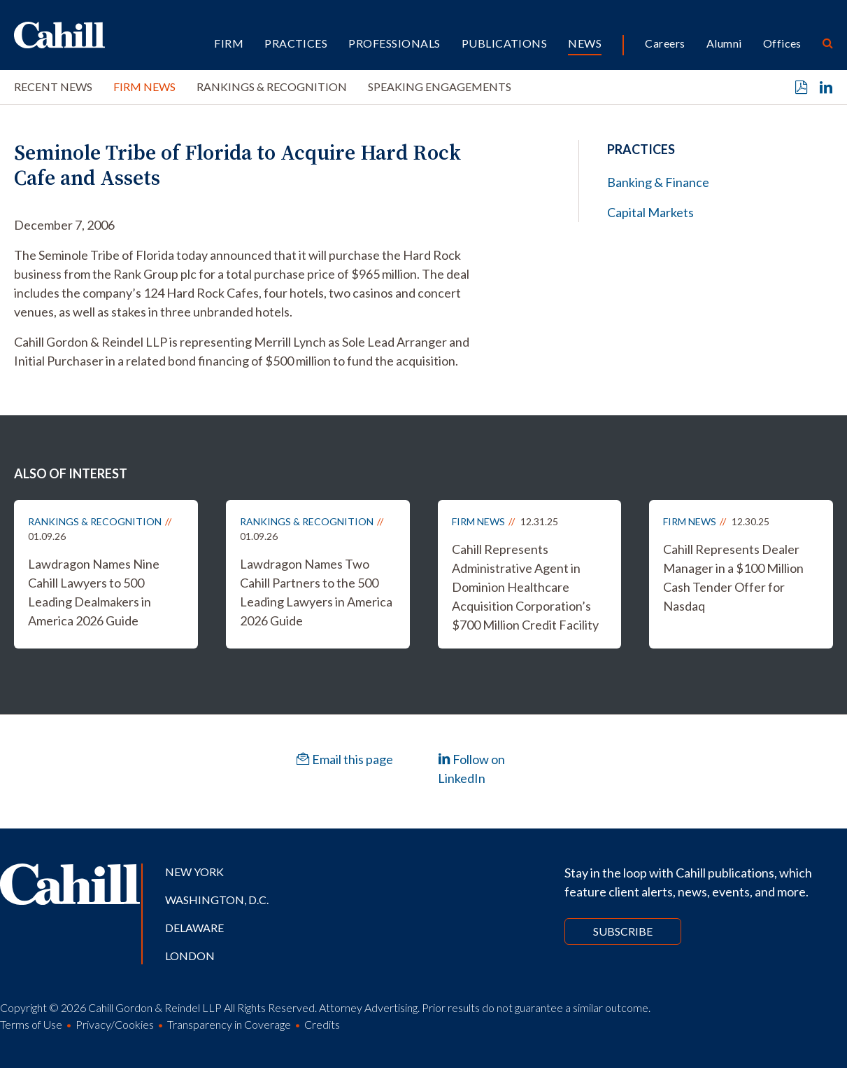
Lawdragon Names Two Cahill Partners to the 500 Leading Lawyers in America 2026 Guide (316, 592)
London (190, 955)
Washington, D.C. (217, 899)
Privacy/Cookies (115, 1024)
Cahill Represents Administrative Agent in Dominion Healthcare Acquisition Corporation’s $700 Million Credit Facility (525, 586)
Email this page (345, 759)
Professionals (394, 43)
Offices (782, 43)
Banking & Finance (658, 182)
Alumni (724, 43)
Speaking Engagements (439, 86)
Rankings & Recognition (272, 86)
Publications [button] (505, 43)
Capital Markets (650, 212)
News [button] (585, 43)
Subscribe (623, 931)
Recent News (53, 86)
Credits (322, 1024)
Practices (295, 43)
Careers (665, 43)
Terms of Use (31, 1024)
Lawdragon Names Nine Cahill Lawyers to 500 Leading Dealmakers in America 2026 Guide (93, 592)
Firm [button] (228, 43)
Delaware (194, 927)
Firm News (144, 86)
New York (194, 871)
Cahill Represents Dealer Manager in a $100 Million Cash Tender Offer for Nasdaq (733, 577)
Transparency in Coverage (229, 1024)
